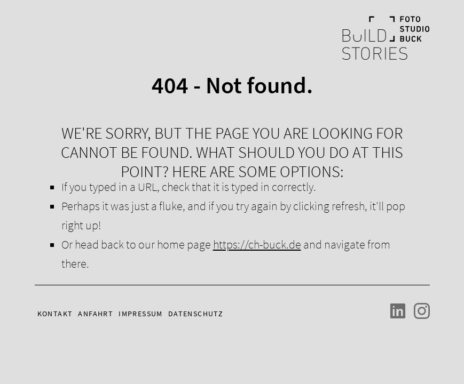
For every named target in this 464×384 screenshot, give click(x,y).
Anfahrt (95, 313)
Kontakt (55, 313)
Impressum (141, 313)
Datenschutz (195, 313)
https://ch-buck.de (257, 244)
